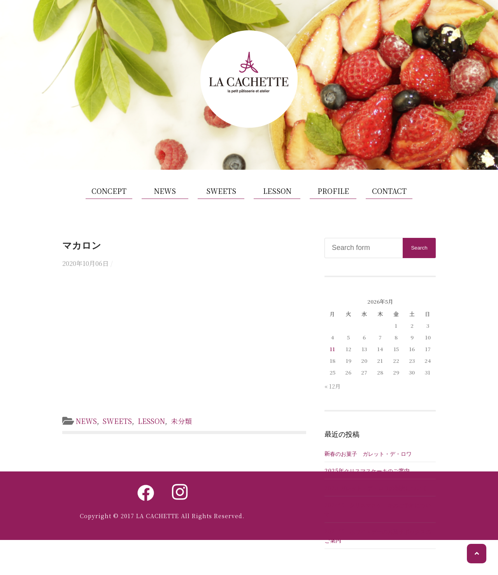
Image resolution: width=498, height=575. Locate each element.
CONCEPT (108, 194)
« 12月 (332, 389)
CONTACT (389, 194)
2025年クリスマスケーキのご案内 (366, 474)
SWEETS (221, 194)
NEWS (165, 194)
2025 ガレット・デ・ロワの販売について (375, 491)
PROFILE (333, 194)
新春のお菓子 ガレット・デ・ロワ (368, 457)
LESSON (277, 194)
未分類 (183, 425)
